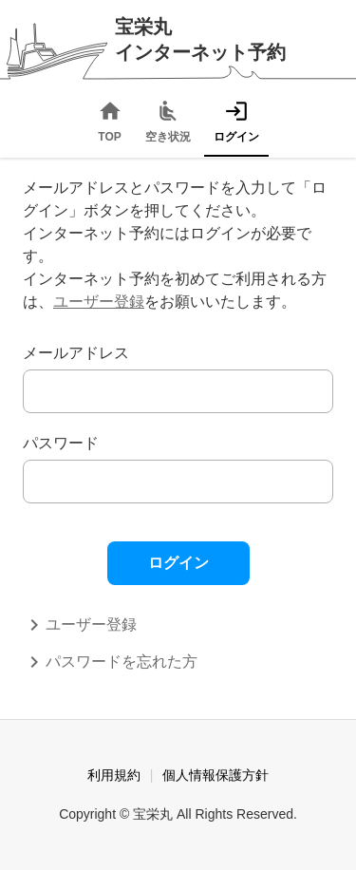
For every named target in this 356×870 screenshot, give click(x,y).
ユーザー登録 (98, 301)
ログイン (178, 563)
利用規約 (114, 775)
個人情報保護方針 (215, 775)
